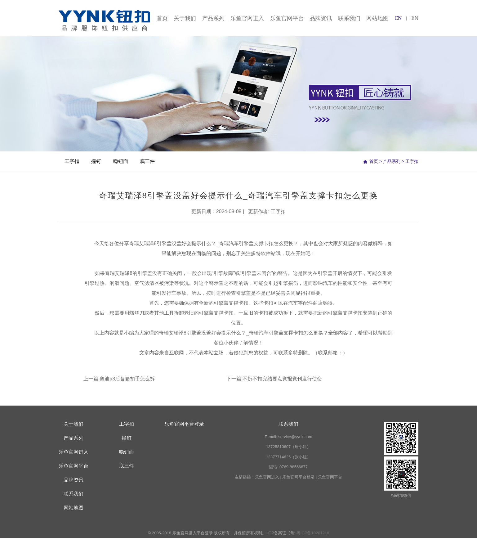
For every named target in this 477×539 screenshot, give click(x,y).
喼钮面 (121, 162)
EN (414, 19)
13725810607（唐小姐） (288, 447)
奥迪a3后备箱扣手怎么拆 (127, 379)
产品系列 (213, 18)
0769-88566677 (293, 467)
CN (398, 19)
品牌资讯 (321, 18)
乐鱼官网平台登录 (184, 424)
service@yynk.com (295, 437)
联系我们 (349, 18)
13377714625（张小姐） (288, 457)
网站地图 (377, 18)
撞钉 (97, 162)
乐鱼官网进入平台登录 (192, 533)
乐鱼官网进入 (247, 18)
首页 (162, 18)
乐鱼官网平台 (287, 18)
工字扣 (72, 162)
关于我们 (185, 18)
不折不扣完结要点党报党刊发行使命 (282, 379)
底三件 (149, 162)
